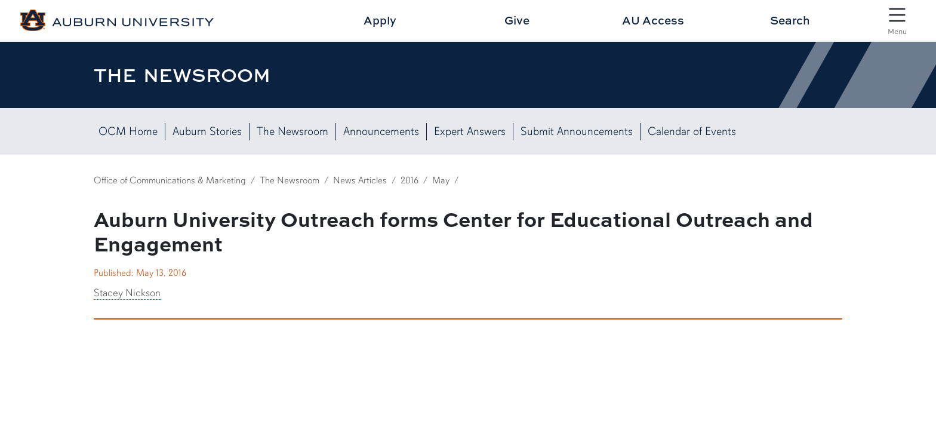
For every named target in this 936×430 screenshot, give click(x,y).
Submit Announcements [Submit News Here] (577, 131)
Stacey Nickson (127, 292)
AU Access (653, 20)
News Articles (360, 180)
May (440, 180)
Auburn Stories (207, 131)
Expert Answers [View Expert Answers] (470, 131)
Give (516, 20)
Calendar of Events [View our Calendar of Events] (692, 131)
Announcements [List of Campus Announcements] (381, 131)
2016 (409, 180)
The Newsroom (292, 131)
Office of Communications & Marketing (170, 180)
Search (790, 20)
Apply (380, 20)
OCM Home (128, 131)
